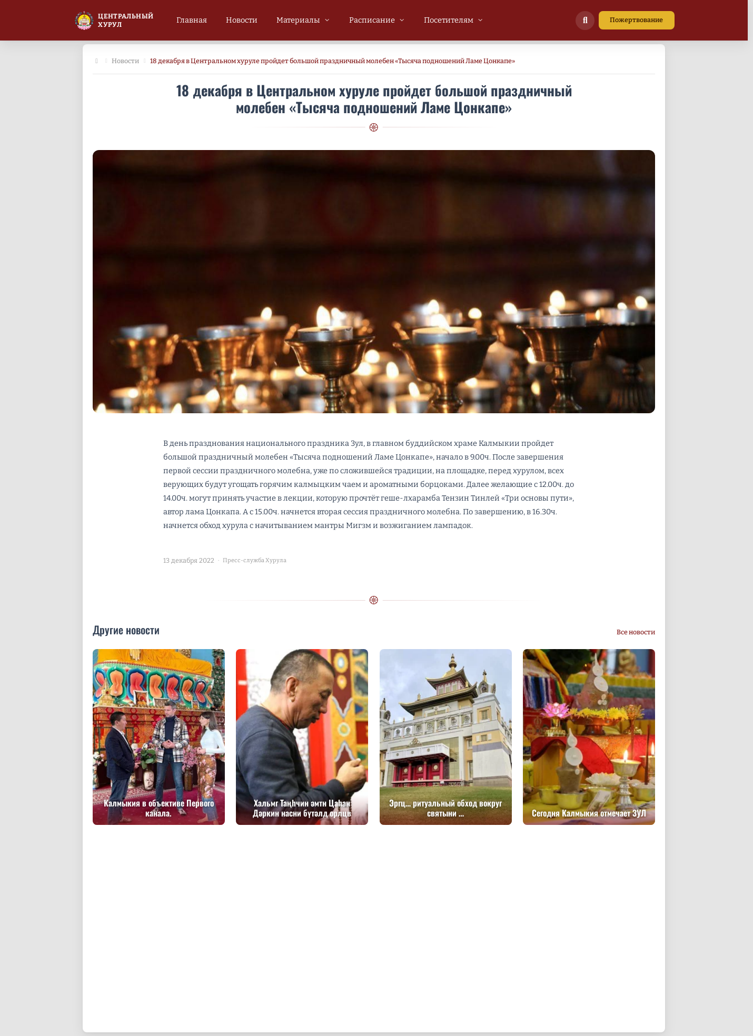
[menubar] (330, 20)
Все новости (636, 632)
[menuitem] (191, 20)
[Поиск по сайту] (585, 20)
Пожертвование (636, 20)
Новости (125, 61)
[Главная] (97, 61)
